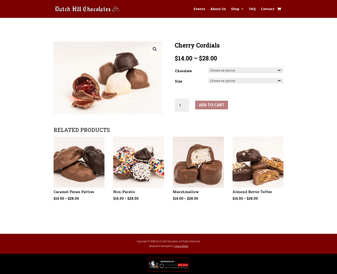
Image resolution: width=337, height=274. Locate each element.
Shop (235, 9)
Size (178, 81)
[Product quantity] (182, 105)
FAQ (252, 9)
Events (199, 9)
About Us (218, 9)
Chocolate (183, 71)
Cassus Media (181, 246)
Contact (268, 9)
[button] (155, 49)
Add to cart (211, 104)
